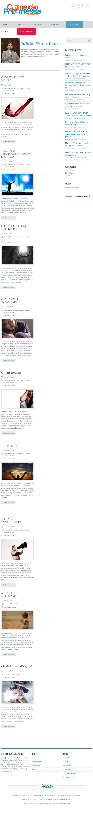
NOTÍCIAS (38, 24)
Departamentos (70, 171)
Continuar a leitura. (8, 141)
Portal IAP (66, 769)
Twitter (72, 6)
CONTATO (6, 32)
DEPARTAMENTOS (26, 32)
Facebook (78, 6)
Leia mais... (10, 771)
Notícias (67, 175)
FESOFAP (66, 758)
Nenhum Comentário (10, 93)
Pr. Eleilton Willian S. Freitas (12, 604)
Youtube (83, 6)
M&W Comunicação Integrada (43, 803)
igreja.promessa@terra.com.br (62, 799)
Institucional (24, 24)
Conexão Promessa (9, 88)
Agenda (34, 758)
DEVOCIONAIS (74, 24)
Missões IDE (67, 766)
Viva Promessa (68, 777)
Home (4, 24)
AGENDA (54, 24)
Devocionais (19, 88)
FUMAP (65, 762)
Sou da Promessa (69, 773)
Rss (88, 6)
